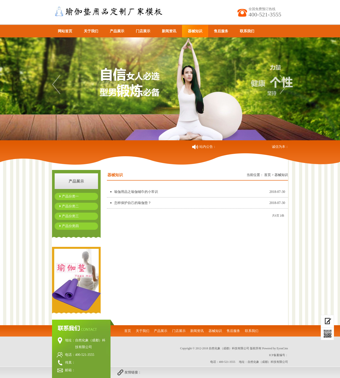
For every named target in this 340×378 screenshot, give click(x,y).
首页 (267, 175)
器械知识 (195, 31)
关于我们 (91, 31)
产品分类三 (70, 216)
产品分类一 (70, 196)
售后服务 (221, 31)
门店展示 (143, 31)
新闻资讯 (169, 31)
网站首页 (65, 31)
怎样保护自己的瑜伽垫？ (132, 203)
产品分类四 (70, 226)
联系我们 (247, 31)
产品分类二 (70, 206)
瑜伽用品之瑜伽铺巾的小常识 (136, 192)
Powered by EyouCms (275, 348)
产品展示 (117, 31)
